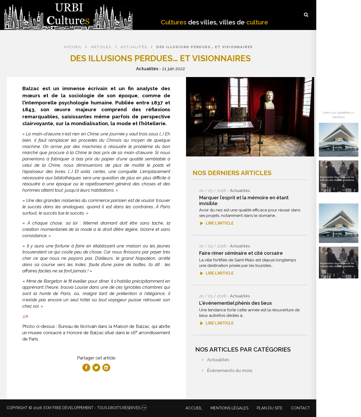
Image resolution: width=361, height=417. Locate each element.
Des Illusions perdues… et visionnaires (204, 47)
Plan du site (270, 408)
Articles (101, 47)
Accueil (73, 47)
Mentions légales (229, 408)
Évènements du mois (229, 370)
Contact (300, 408)
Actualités (147, 68)
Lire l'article (220, 223)
